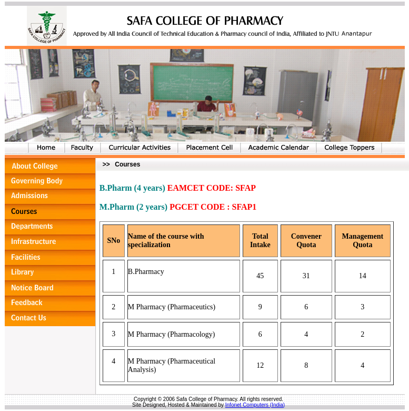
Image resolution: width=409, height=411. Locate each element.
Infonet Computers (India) (255, 405)
